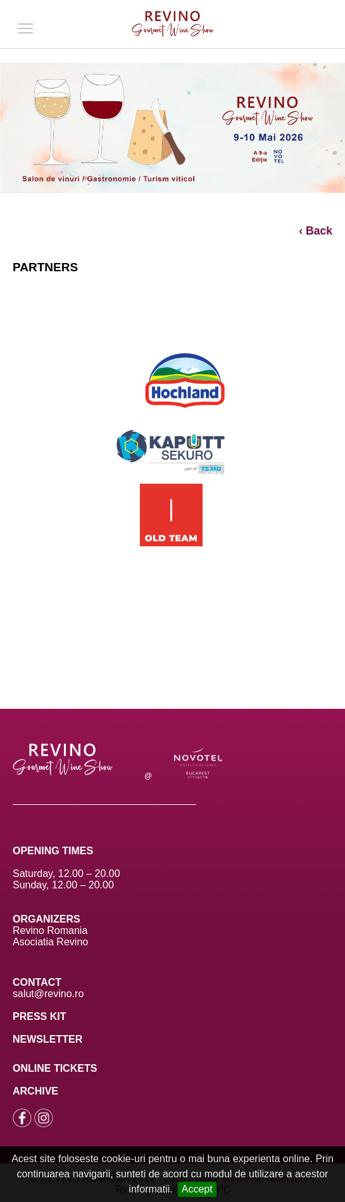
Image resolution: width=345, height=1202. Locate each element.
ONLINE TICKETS (55, 1068)
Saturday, (35, 873)
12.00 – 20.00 (89, 873)
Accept (197, 1189)
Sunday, (31, 885)
